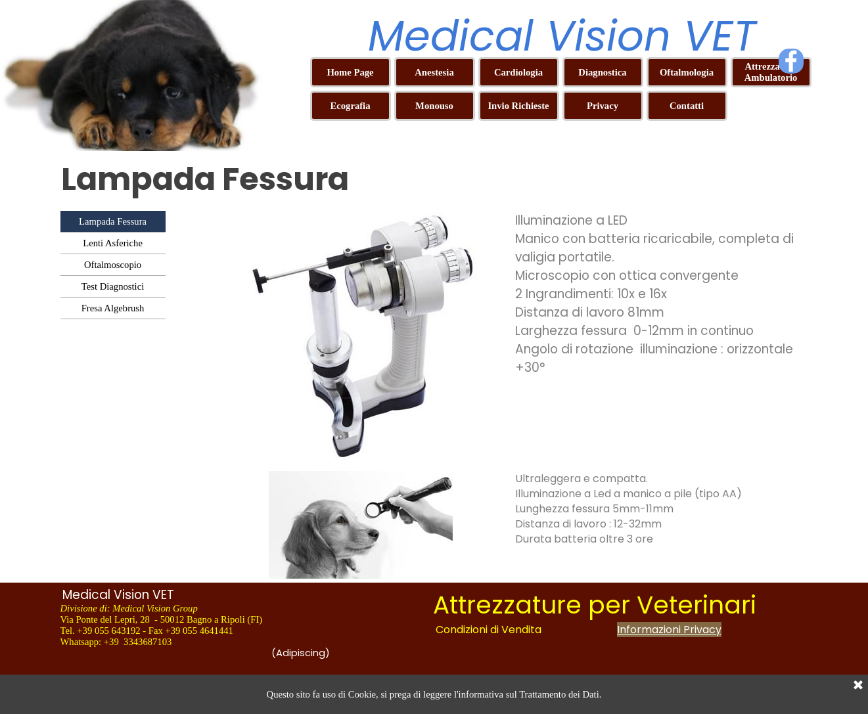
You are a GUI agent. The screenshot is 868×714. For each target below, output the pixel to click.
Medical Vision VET (562, 36)
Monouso (434, 105)
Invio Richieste (518, 105)
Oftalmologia (687, 72)
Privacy (602, 105)
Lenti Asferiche (113, 243)
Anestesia (434, 72)
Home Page (350, 72)
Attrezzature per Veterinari (594, 605)
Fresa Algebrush (113, 308)
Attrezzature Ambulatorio (771, 72)
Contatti (687, 105)
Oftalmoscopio (112, 264)
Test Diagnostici (112, 286)
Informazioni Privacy (669, 629)
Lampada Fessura (113, 221)
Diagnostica (602, 72)
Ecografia (350, 105)
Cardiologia (518, 72)
